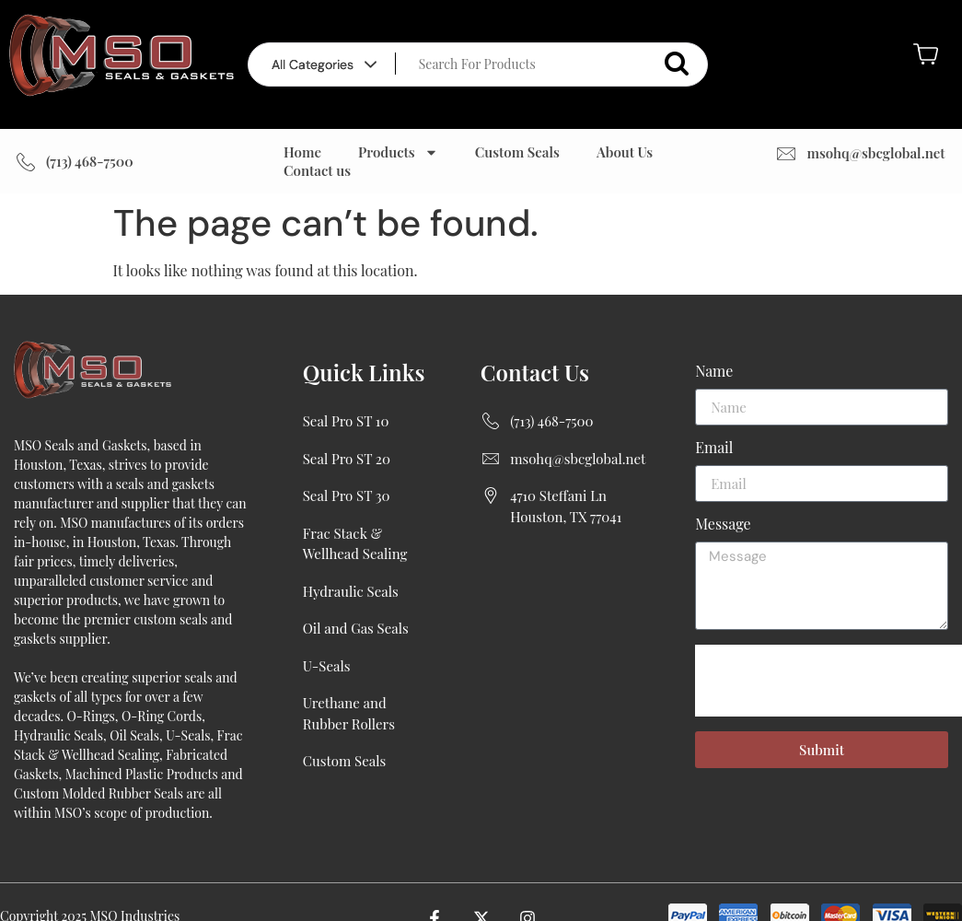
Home (302, 152)
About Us (625, 152)
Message (722, 525)
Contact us (317, 170)
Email (714, 448)
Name (714, 372)
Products (398, 152)
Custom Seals (517, 152)
